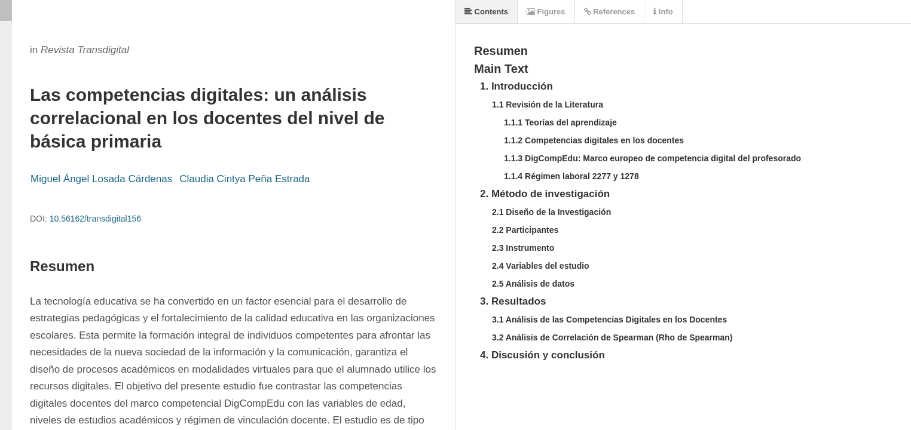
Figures (546, 11)
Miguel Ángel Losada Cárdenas (101, 179)
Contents (486, 11)
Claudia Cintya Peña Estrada (244, 179)
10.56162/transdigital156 (95, 218)
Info (662, 11)
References (609, 11)
